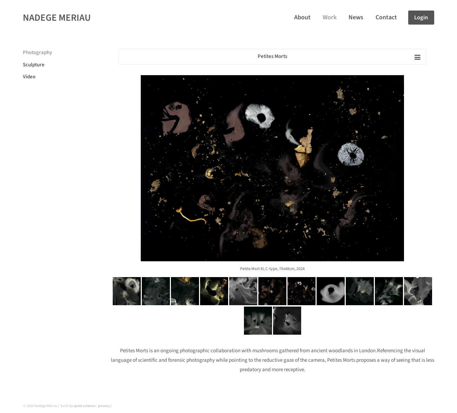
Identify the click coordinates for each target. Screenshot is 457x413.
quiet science (84, 405)
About (302, 17)
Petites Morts (272, 56)
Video (29, 76)
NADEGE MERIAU (57, 18)
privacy (104, 405)
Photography (37, 52)
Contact (386, 17)
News (356, 17)
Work (330, 17)
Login (421, 17)
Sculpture (34, 64)
